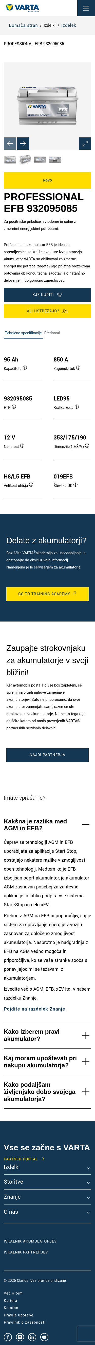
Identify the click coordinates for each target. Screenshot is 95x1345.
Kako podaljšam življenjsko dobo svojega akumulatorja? (39, 1091)
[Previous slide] (10, 143)
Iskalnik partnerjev (26, 1252)
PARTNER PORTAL (21, 1159)
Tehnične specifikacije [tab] (23, 333)
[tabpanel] (47, 422)
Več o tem (13, 1293)
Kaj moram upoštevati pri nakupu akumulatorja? (40, 1062)
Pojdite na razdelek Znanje (34, 1009)
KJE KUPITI (47, 295)
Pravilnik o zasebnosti (25, 1322)
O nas (11, 1212)
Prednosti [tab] (52, 333)
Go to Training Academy (44, 594)
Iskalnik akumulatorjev (30, 1241)
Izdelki (12, 1167)
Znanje (12, 1197)
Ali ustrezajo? (47, 311)
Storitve (13, 1182)
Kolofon (11, 1308)
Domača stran (23, 25)
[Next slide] (23, 143)
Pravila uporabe (18, 1315)
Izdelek (68, 25)
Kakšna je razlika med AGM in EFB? (35, 825)
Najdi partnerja (47, 755)
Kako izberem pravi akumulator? (32, 1035)
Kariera (10, 1300)
